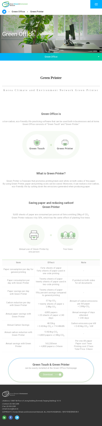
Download (48, 380)
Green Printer (37, 11)
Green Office (18, 11)
